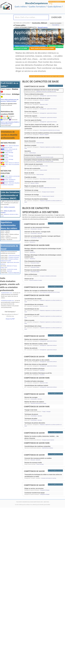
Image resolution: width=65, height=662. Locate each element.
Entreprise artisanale (13, 257)
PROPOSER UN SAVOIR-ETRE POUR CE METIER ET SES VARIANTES (47, 76)
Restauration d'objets (35, 262)
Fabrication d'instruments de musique (38, 403)
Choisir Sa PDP (10, 319)
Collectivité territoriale (13, 255)
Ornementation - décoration (36, 229)
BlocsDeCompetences (38, 3)
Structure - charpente (44, 100)
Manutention (32, 242)
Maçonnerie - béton (44, 104)
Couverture (42, 370)
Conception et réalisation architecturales (48, 276)
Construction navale (12, 269)
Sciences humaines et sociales (35, 280)
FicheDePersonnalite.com (7, 300)
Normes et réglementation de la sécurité (47, 187)
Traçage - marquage (46, 411)
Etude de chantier (43, 170)
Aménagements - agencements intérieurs (48, 95)
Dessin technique (40, 142)
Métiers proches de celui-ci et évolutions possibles (30, 46)
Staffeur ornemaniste (9, 207)
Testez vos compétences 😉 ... (56, 1)
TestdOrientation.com (6, 292)
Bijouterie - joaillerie (35, 183)
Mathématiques (32, 152)
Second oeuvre (43, 27)
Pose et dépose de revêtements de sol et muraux (50, 130)
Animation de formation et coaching (48, 478)
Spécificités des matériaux (47, 448)
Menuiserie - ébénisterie (35, 459)
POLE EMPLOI (55, 25)
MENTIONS (46, 502)
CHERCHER (56, 17)
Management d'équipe (44, 490)
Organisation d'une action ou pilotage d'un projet (46, 91)
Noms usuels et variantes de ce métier (42, 48)
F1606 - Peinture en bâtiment (12, 162)
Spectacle (9, 271)
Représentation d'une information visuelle (44, 157)
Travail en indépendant (13, 272)
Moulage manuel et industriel (48, 191)
